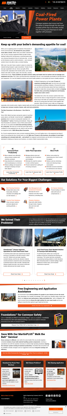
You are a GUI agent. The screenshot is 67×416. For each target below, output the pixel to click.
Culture (24, 8)
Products (37, 8)
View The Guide (29, 383)
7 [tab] (38, 280)
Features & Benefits (7, 37)
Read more (34, 408)
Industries (30, 8)
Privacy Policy (49, 399)
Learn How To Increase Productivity (12, 172)
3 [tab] (29, 280)
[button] (23, 413)
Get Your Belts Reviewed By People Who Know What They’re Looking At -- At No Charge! (25, 353)
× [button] (65, 406)
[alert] (33, 410)
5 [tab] (33, 280)
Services (49, 8)
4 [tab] (31, 280)
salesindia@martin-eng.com (30, 405)
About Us (18, 8)
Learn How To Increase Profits (54, 172)
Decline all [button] (55, 412)
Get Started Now (51, 380)
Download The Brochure (8, 385)
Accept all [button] (55, 409)
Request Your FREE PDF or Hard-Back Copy (24, 325)
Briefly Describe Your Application (41, 305)
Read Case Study (16, 274)
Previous (22, 280)
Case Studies (11, 8)
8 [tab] (40, 280)
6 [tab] (35, 280)
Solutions (43, 8)
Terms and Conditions (51, 400)
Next (44, 280)
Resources (55, 8)
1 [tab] (24, 280)
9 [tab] (42, 280)
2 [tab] (27, 280)
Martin (9, 3)
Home (5, 8)
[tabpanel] (17, 251)
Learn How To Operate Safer (33, 172)
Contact (62, 8)
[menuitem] (9, 3)
